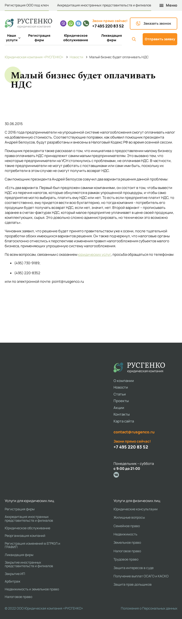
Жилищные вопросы (129, 517)
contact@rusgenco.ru (134, 432)
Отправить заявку (160, 39)
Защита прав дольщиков (133, 584)
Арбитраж (12, 581)
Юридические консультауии (136, 509)
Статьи (120, 394)
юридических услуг (94, 254)
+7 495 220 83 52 (108, 26)
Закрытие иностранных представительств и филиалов (29, 564)
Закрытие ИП (15, 573)
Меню (168, 5)
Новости (121, 387)
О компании (124, 380)
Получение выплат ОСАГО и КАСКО (141, 576)
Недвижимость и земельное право (32, 589)
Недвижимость (125, 534)
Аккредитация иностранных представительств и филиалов (104, 5)
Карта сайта (124, 421)
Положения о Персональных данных (149, 608)
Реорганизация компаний (25, 535)
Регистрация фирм (39, 37)
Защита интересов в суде (134, 568)
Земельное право (127, 542)
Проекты (121, 400)
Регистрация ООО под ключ (27, 5)
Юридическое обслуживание (75, 37)
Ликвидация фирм (111, 37)
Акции (119, 407)
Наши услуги (12, 37)
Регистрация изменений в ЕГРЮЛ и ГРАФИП (32, 545)
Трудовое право (126, 559)
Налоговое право (18, 596)
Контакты (122, 414)
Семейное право (127, 526)
